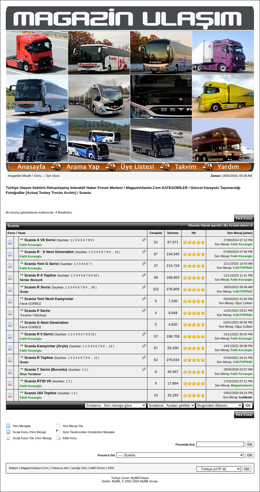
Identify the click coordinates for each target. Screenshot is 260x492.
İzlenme (172, 233)
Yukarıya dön (60, 468)
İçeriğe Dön (79, 468)
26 (93, 287)
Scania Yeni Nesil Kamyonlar (48, 299)
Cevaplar (155, 233)
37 (156, 266)
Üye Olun (52, 175)
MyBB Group (149, 481)
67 (156, 348)
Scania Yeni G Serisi (41, 264)
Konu (11, 233)
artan (247, 233)
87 (156, 254)
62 (156, 360)
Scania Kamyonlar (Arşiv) (46, 346)
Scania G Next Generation (46, 322)
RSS (111, 468)
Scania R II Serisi (38, 334)
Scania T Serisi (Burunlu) (45, 369)
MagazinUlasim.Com (35, 468)
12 (110, 346)
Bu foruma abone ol (238, 225)
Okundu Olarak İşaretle (204, 225)
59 (156, 277)
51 (156, 242)
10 (95, 275)
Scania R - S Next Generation (49, 252)
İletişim (13, 468)
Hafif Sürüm (97, 468)
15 (116, 252)
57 (156, 336)
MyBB (135, 478)
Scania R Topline (38, 358)
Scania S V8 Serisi (39, 240)
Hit (194, 233)
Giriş (38, 175)
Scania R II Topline (40, 275)
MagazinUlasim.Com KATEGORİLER (157, 188)
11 (95, 357)
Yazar (22, 233)
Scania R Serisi (37, 287)
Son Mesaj (234, 233)
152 (156, 289)
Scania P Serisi (37, 311)
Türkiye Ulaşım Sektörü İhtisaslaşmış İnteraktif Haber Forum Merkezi (64, 188)
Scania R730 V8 (37, 381)
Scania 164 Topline (40, 393)
